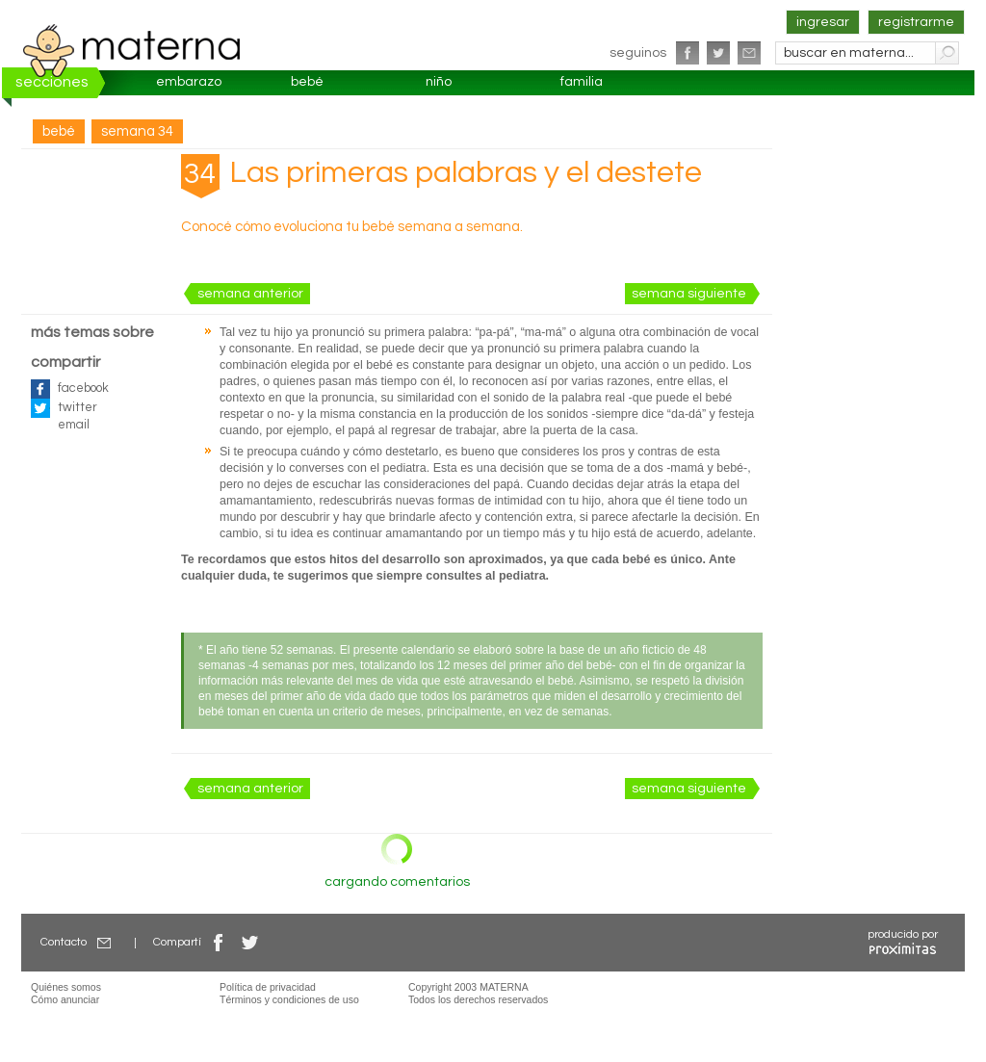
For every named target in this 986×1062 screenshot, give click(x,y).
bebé (307, 82)
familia (581, 82)
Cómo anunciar (65, 999)
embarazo (188, 82)
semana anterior (250, 293)
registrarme (916, 22)
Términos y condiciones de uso (289, 999)
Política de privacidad (268, 987)
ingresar (822, 22)
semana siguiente (689, 293)
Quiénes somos (66, 987)
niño (439, 82)
